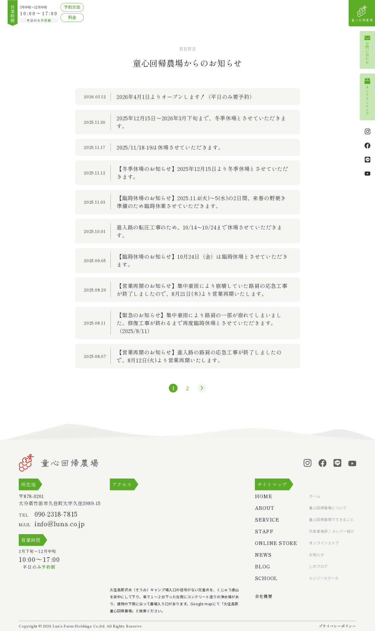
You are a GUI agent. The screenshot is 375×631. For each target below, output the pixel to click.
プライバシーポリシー (337, 625)
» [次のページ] (200, 388)
